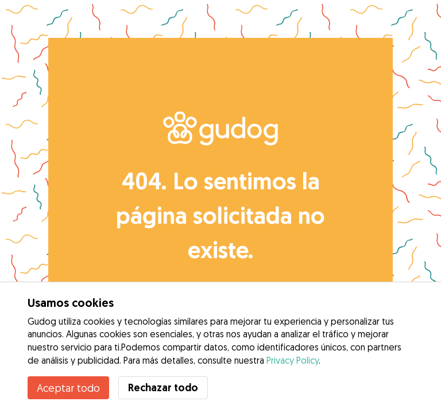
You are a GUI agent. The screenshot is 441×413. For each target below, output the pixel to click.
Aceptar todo (68, 387)
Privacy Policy (292, 360)
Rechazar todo (163, 387)
